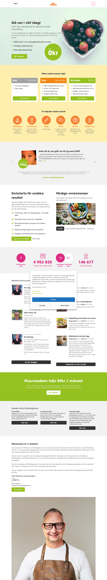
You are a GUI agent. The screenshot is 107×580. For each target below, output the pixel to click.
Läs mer (24, 423)
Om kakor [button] (42, 305)
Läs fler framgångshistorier (53, 177)
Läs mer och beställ (21, 239)
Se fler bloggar (31, 362)
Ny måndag (28, 337)
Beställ (60, 229)
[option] (53, 158)
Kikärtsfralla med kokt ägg (79, 336)
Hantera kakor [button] (64, 305)
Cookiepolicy (36, 291)
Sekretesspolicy (37, 293)
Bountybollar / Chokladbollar (80, 302)
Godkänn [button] (53, 299)
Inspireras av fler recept (76, 364)
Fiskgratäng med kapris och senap (82, 318)
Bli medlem (19, 56)
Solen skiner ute (30, 313)
